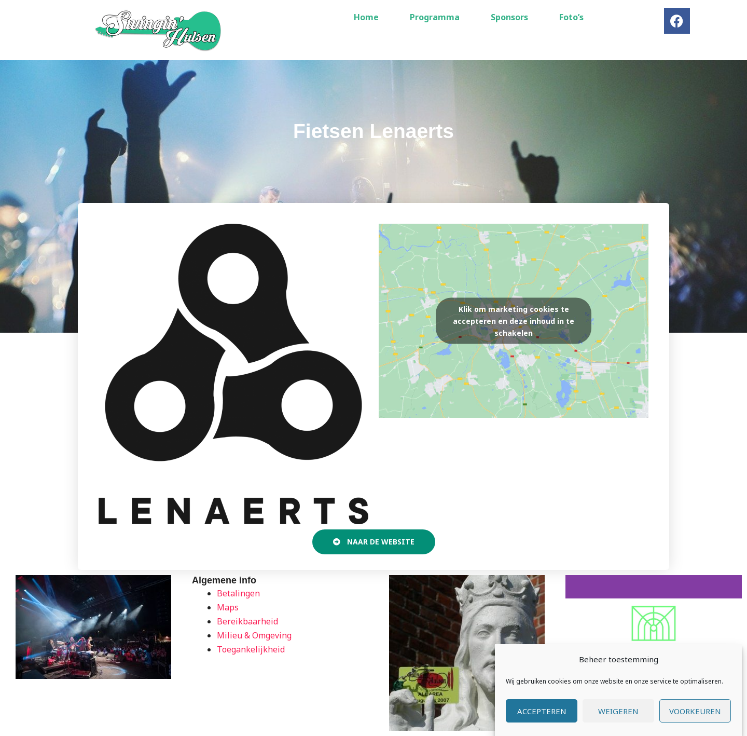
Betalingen (238, 593)
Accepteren (541, 712)
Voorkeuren (695, 712)
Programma (435, 17)
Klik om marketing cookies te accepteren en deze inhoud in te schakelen (513, 320)
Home (366, 17)
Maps (228, 607)
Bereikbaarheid (247, 621)
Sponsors (509, 17)
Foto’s (571, 17)
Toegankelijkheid (251, 649)
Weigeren (618, 712)
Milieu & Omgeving (254, 635)
